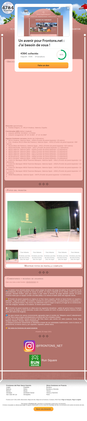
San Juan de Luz (11, 394)
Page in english (76, 399)
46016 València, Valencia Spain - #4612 (22, 151)
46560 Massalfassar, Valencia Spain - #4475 (23, 175)
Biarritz (8, 391)
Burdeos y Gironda (52, 389)
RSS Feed (58, 399)
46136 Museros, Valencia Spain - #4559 (22, 157)
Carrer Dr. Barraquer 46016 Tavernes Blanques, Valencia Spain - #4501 (33, 171)
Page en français (66, 399)
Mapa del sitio (31, 399)
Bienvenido (24, 399)
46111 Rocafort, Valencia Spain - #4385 (22, 158)
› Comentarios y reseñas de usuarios (24, 278)
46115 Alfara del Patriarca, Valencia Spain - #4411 (25, 146)
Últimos (14, 29)
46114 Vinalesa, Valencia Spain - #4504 (22, 140)
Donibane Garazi (28, 393)
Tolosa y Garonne (52, 393)
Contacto (51, 399)
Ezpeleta (26, 387)
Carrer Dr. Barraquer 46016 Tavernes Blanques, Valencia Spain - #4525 (33, 164)
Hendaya (9, 393)
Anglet (8, 387)
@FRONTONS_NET (43, 345)
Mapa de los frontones (42, 399)
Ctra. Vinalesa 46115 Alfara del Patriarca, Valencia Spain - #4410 (31, 142)
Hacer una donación (43, 409)
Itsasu (25, 389)
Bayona (8, 389)
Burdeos (49, 387)
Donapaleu (26, 394)
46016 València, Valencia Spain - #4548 (22, 149)
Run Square (43, 360)
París (48, 394)
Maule (25, 391)
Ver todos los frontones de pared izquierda (22, 328)
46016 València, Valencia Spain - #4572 (22, 153)
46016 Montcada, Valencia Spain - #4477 (22, 147)
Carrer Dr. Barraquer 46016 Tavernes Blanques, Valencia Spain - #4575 (33, 167)
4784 (8, 8)
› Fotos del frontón (16, 190)
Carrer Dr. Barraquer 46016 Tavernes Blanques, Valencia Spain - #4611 (33, 160)
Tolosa (48, 391)
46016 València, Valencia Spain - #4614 (22, 155)
